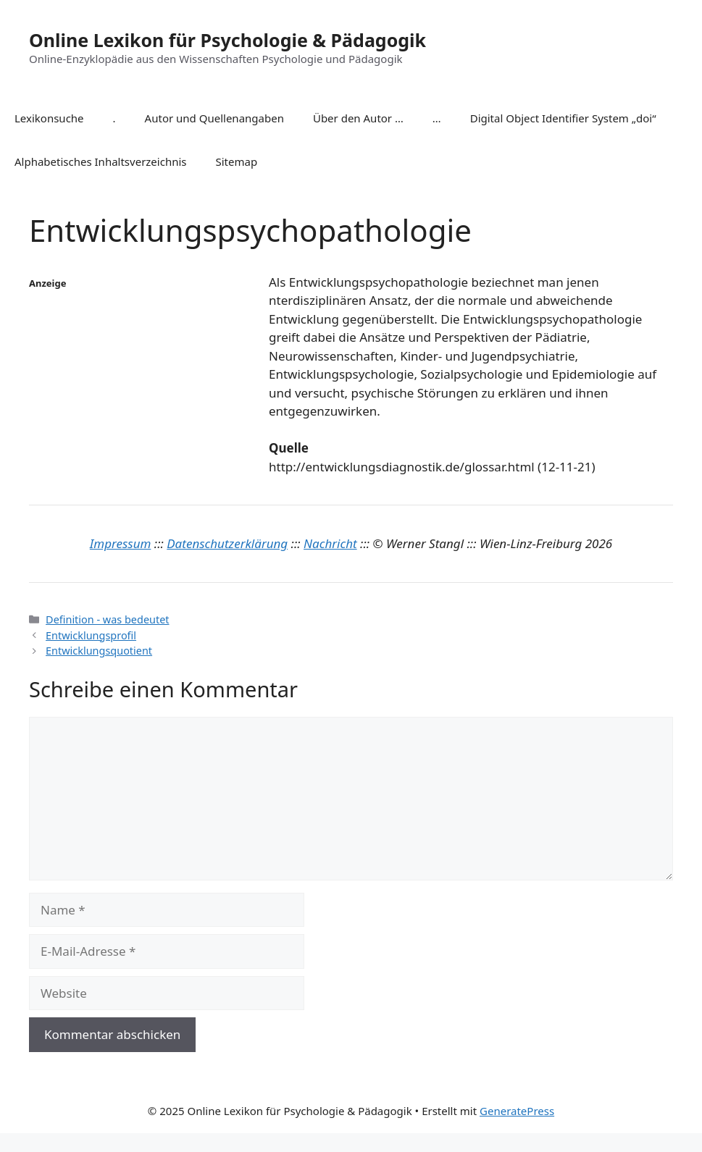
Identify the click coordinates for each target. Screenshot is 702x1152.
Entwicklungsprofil (91, 635)
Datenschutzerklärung (227, 543)
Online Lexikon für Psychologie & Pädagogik (227, 40)
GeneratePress (517, 1110)
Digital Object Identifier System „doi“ (563, 118)
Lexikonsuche (49, 118)
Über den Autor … (358, 118)
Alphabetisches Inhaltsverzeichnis (100, 161)
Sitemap (237, 161)
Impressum (120, 543)
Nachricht (330, 543)
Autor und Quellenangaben (214, 118)
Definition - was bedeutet (107, 619)
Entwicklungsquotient (99, 650)
